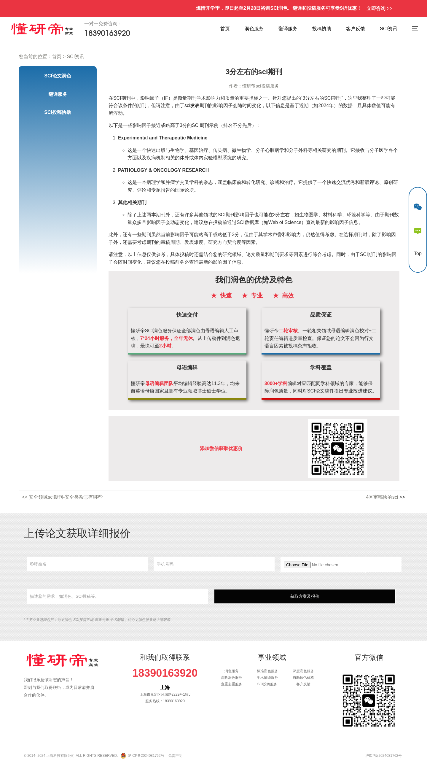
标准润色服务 (267, 671)
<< (25, 497)
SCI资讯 (388, 28)
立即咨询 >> (379, 8)
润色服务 (254, 28)
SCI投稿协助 (57, 112)
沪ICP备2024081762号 (146, 756)
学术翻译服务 (267, 678)
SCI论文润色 (57, 75)
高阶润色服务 (231, 678)
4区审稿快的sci (382, 497)
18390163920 (164, 673)
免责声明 (175, 756)
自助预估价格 (303, 678)
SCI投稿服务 (267, 684)
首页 (225, 28)
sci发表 (192, 105)
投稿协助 (321, 28)
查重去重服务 (231, 684)
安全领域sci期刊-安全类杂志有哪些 (66, 497)
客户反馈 (355, 28)
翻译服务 (287, 28)
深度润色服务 (303, 671)
